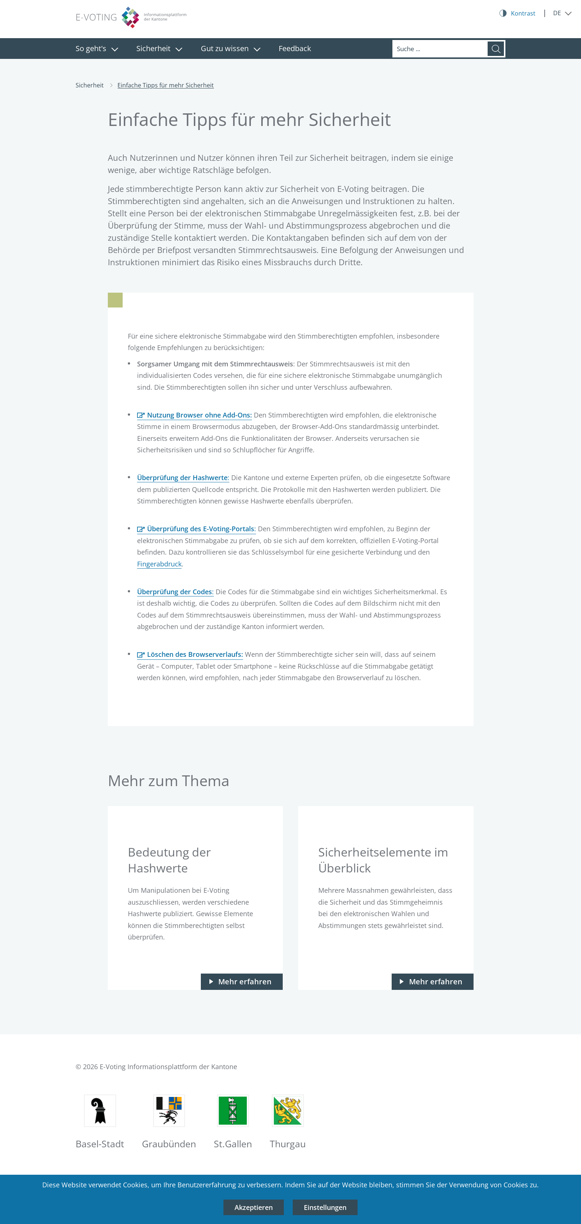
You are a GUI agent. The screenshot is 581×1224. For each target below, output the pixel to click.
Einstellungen (325, 1207)
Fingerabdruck (159, 563)
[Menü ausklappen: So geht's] (115, 49)
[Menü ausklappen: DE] (562, 13)
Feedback (295, 48)
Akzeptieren (254, 1207)
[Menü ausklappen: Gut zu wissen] (257, 49)
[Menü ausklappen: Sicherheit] (179, 49)
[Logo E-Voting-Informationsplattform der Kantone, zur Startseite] (131, 17)
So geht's (91, 48)
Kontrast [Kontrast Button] (523, 13)
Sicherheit (153, 48)
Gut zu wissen (225, 48)
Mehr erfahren (245, 982)
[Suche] (440, 48)
